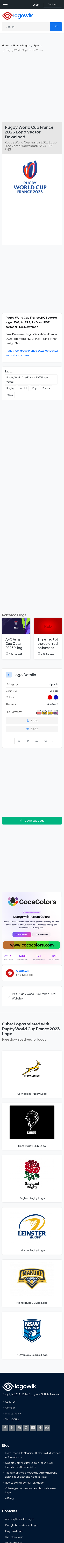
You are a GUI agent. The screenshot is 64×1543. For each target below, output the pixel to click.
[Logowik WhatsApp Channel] (47, 1428)
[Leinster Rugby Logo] (32, 1231)
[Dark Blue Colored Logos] (55, 697)
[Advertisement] (32, 88)
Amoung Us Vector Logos (19, 1518)
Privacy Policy (13, 1413)
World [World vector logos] (23, 388)
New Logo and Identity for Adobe (24, 1482)
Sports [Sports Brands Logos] (53, 684)
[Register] (52, 4)
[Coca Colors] (32, 927)
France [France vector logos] (46, 388)
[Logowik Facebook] (5, 1428)
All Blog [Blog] (9, 1498)
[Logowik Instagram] (19, 1428)
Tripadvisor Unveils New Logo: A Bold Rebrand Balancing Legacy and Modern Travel (31, 1474)
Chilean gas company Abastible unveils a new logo (30, 1490)
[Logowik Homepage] (17, 15)
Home (5, 45)
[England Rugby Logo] (32, 1178)
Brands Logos (21, 45)
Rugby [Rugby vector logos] (10, 388)
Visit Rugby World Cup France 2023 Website (31, 996)
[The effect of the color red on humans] (48, 638)
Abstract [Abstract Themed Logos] (52, 704)
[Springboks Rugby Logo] (32, 1074)
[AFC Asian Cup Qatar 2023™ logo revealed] (16, 638)
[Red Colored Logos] (49, 697)
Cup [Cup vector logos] (34, 388)
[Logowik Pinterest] (26, 1428)
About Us (10, 1401)
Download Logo (32, 820)
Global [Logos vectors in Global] (54, 690)
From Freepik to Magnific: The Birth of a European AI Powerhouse (33, 1454)
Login (36, 4)
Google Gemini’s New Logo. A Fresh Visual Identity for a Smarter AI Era (29, 1464)
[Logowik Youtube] (33, 1428)
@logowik (22, 971)
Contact (10, 1407)
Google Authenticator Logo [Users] (21, 1524)
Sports (38, 45)
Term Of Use (12, 1419)
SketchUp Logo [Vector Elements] (14, 1536)
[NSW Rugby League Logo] (32, 1335)
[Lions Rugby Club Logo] (32, 1126)
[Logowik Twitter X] (12, 1428)
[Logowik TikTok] (40, 1428)
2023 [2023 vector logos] (9, 395)
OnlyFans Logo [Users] (14, 1530)
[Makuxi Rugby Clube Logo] (32, 1283)
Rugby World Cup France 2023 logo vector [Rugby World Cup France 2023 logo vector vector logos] (27, 379)
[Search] (26, 26)
